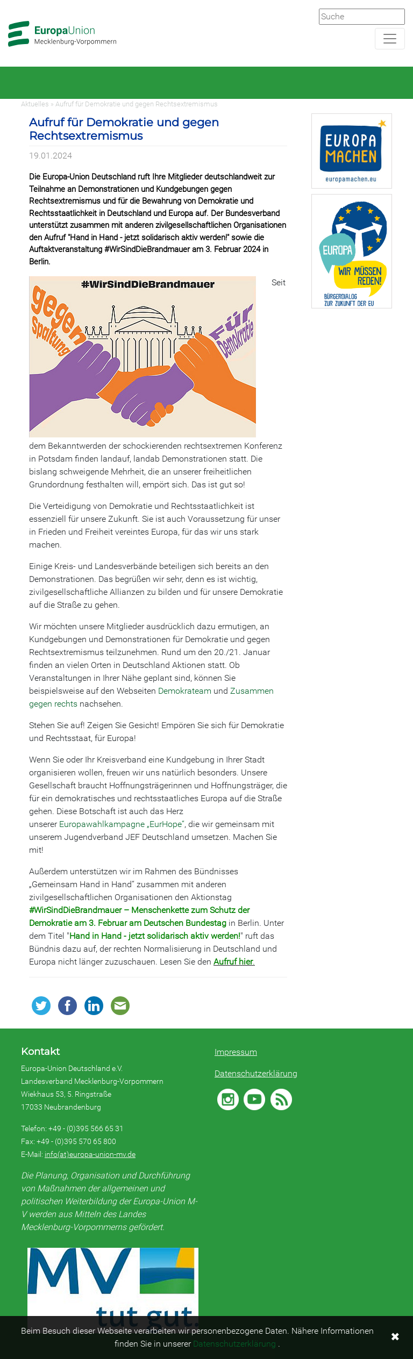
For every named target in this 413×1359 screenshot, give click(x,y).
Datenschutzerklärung (256, 1073)
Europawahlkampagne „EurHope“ (121, 824)
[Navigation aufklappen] (390, 38)
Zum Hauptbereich (8, 0)
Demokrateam (184, 691)
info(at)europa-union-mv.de (90, 1154)
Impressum (236, 1052)
